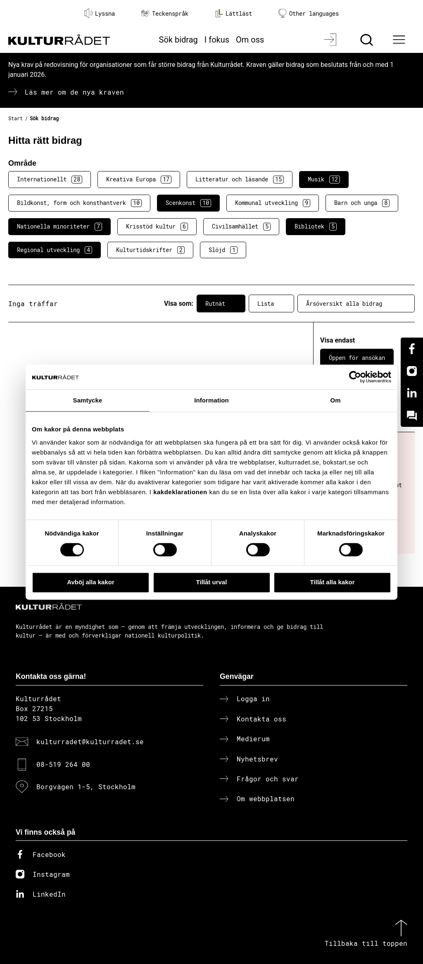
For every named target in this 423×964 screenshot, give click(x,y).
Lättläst (233, 13)
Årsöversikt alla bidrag (356, 304)
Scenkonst (188, 203)
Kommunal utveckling (272, 203)
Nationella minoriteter (59, 226)
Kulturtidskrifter (150, 250)
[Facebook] (412, 349)
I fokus (216, 40)
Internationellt (49, 179)
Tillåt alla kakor (332, 582)
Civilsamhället (241, 226)
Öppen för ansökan (357, 358)
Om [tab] (335, 400)
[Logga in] (331, 39)
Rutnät (221, 304)
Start (15, 118)
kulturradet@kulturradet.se (90, 741)
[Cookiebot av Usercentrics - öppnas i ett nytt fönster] (355, 377)
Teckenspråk (164, 13)
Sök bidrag (178, 40)
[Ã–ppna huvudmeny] (400, 39)
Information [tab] (211, 400)
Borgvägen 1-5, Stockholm (85, 786)
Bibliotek (316, 226)
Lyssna (99, 13)
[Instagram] (412, 371)
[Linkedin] (412, 393)
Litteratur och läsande (239, 179)
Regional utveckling (54, 250)
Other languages (308, 13)
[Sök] (367, 39)
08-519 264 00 (63, 764)
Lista (271, 304)
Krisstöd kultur (157, 226)
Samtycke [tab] (87, 400)
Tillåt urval (211, 582)
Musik (324, 179)
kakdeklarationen (180, 491)
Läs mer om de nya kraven (74, 92)
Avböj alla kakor (90, 582)
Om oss (250, 40)
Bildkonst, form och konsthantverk (79, 203)
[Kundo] (412, 416)
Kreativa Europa (138, 179)
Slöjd (223, 250)
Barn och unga (362, 203)
